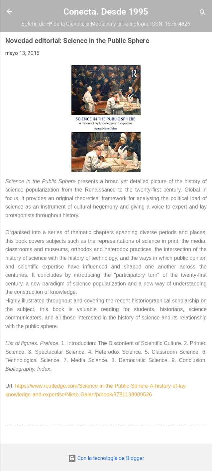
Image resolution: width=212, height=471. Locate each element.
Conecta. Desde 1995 (105, 11)
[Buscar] (203, 13)
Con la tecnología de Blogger (106, 458)
